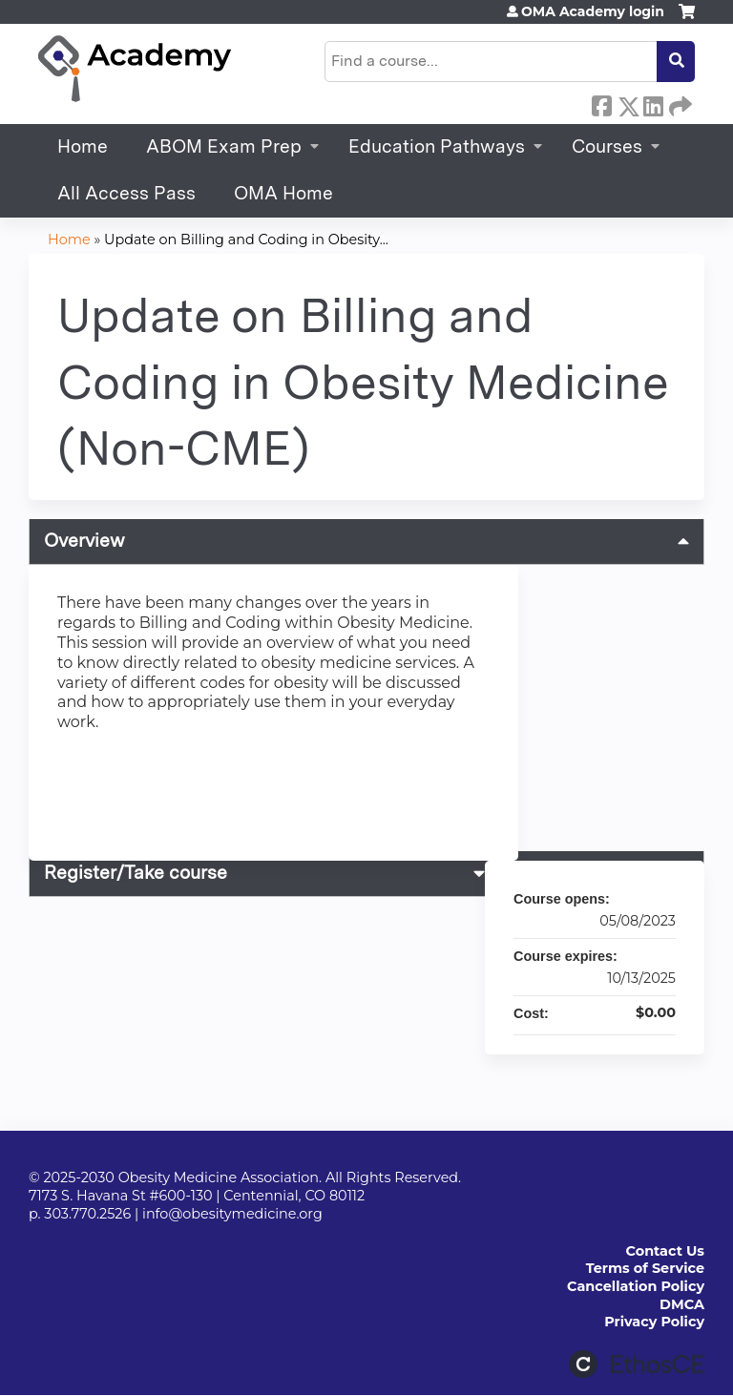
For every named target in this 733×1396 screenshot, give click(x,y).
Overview (84, 541)
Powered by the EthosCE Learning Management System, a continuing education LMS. (636, 1364)
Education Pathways (436, 146)
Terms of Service (645, 1268)
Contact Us (665, 1251)
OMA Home (283, 193)
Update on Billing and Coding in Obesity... (246, 239)
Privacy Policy (654, 1321)
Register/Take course (135, 873)
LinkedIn (652, 103)
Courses (607, 146)
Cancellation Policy (635, 1286)
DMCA (682, 1304)
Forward (678, 103)
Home (82, 146)
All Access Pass (126, 193)
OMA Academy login (592, 11)
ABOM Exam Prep (224, 146)
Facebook (601, 103)
